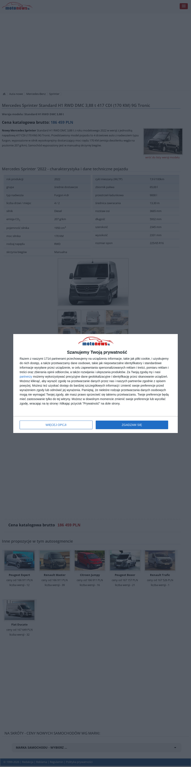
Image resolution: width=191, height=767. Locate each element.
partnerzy (26, 376)
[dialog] (95, 383)
